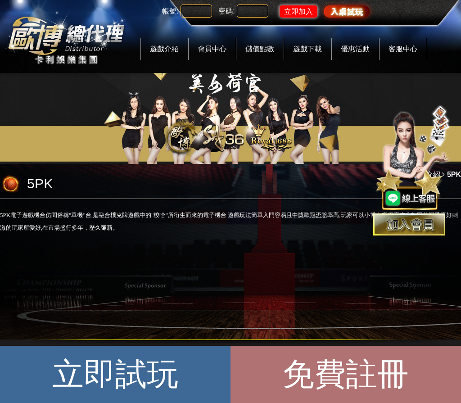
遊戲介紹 (164, 49)
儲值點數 (259, 49)
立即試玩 (115, 374)
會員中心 (212, 49)
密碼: (226, 11)
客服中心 (403, 49)
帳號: (170, 11)
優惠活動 (355, 49)
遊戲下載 (307, 49)
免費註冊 (346, 374)
